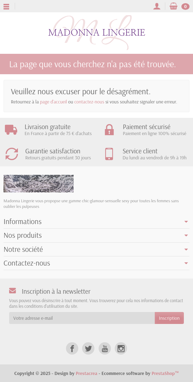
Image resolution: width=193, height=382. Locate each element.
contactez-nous (89, 101)
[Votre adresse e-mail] (82, 318)
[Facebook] (72, 348)
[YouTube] (105, 348)
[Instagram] (121, 348)
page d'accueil (53, 101)
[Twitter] (88, 348)
